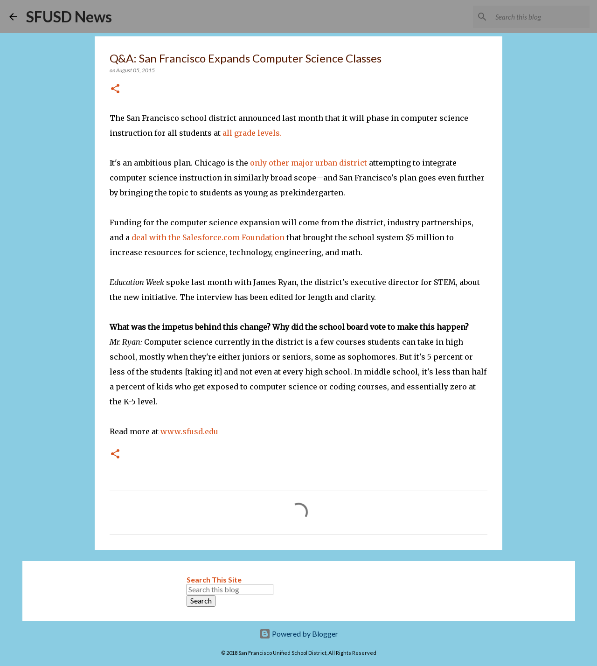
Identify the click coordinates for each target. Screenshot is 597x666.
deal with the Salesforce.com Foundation (208, 237)
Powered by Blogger (298, 633)
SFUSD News (69, 16)
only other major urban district (308, 162)
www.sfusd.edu (189, 431)
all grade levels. (252, 133)
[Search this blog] (541, 17)
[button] (115, 89)
